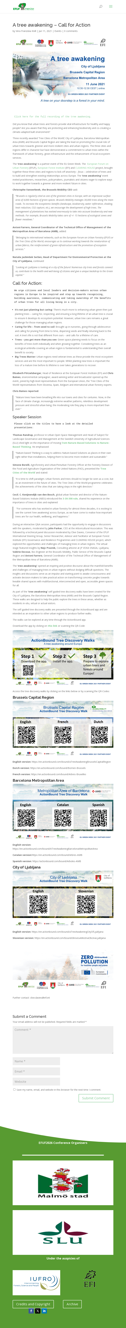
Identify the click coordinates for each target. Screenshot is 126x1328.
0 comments (71, 31)
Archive (72, 1304)
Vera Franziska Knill (26, 31)
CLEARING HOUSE (85, 167)
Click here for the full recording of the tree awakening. (52, 116)
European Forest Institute (51, 167)
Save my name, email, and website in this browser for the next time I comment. (59, 1089)
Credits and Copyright (33, 1304)
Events (58, 31)
